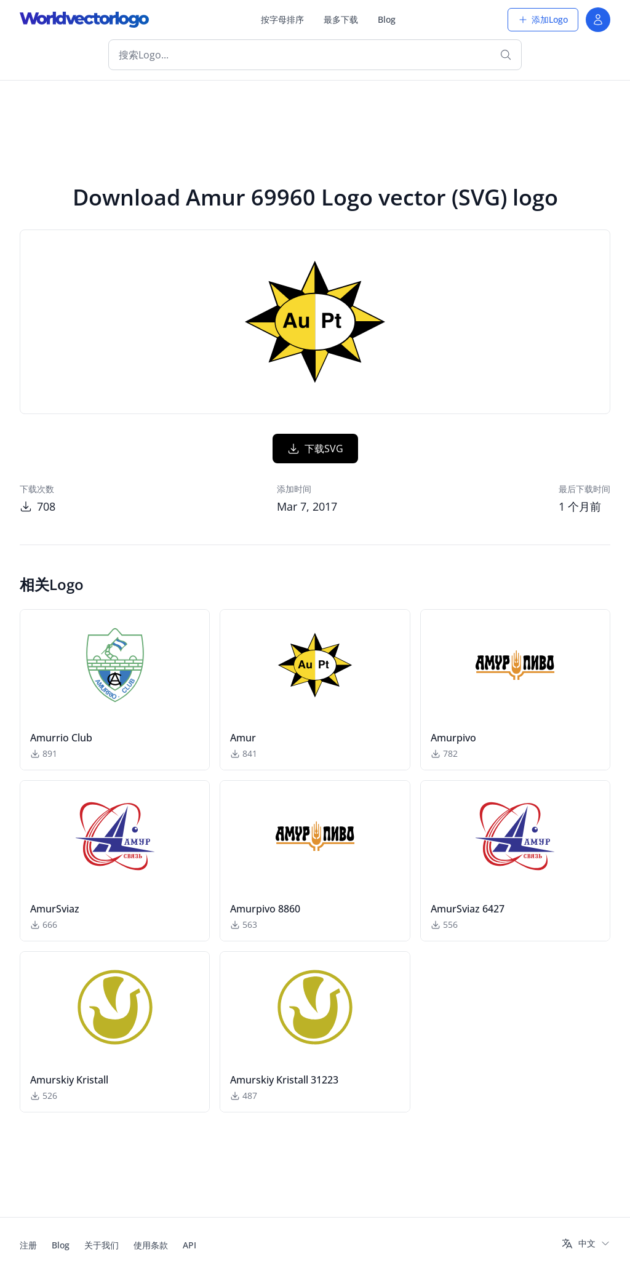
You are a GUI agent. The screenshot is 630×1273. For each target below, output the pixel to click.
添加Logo (543, 19)
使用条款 (151, 1245)
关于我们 (101, 1245)
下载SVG (315, 448)
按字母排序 (282, 19)
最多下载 (341, 19)
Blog (387, 19)
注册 (28, 1245)
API (189, 1245)
